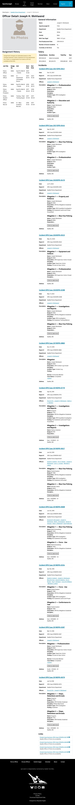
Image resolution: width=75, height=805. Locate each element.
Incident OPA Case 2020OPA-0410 (52, 180)
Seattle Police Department (18, 12)
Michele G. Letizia (53, 583)
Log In (70, 4)
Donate (38, 795)
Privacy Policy (38, 793)
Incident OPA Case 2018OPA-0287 (52, 627)
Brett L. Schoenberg (59, 521)
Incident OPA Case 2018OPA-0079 (52, 677)
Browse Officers (26, 762)
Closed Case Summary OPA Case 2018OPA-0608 (53, 742)
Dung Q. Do (50, 401)
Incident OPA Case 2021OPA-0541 (52, 68)
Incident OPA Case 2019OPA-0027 (52, 448)
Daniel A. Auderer (52, 461)
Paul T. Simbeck (56, 582)
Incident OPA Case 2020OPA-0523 (52, 235)
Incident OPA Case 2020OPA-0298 (52, 290)
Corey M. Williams (67, 582)
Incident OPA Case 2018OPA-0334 (52, 565)
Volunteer (40, 4)
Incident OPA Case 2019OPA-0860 (52, 343)
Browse (17, 4)
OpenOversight (7, 4)
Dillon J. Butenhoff (57, 523)
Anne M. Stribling (60, 580)
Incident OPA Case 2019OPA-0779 (52, 387)
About (47, 4)
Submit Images (32, 4)
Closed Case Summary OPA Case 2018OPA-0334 (53, 747)
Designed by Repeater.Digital (37, 800)
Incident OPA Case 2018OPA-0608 (52, 506)
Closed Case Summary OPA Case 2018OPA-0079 (53, 752)
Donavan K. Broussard (53, 520)
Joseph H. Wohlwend (53, 82)
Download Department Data (37, 797)
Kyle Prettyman (68, 523)
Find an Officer (24, 4)
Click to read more (53, 115)
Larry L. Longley (58, 463)
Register (63, 4)
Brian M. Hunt (51, 580)
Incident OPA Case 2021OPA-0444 (52, 125)
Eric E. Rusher (61, 461)
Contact (55, 4)
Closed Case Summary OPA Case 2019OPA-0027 (53, 737)
